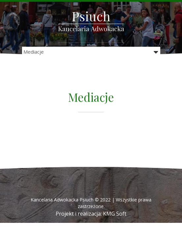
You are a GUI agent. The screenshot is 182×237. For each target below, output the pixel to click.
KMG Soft (114, 213)
